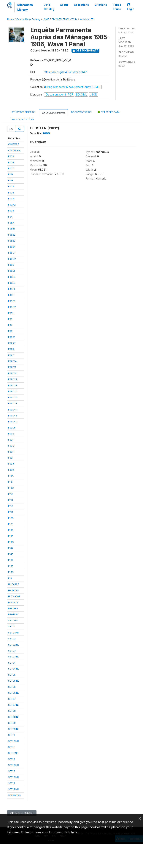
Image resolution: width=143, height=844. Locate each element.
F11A (10, 493)
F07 (10, 325)
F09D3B (12, 403)
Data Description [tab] (53, 112)
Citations (101, 4)
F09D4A (12, 409)
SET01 (11, 626)
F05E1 (11, 270)
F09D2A (12, 379)
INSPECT (13, 602)
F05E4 (11, 288)
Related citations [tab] (23, 119)
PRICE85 (13, 608)
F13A (11, 529)
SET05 (12, 674)
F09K (11, 469)
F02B (11, 192)
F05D (11, 264)
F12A (11, 517)
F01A (11, 174)
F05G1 (11, 301)
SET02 (12, 638)
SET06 (12, 686)
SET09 (12, 722)
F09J (11, 463)
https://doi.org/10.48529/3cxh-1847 (65, 72)
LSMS (46, 19)
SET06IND (14, 692)
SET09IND (14, 728)
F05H (11, 313)
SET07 (12, 698)
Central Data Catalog (28, 19)
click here (70, 832)
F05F (11, 294)
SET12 (11, 759)
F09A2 (12, 343)
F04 (10, 216)
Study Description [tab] (24, 112)
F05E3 (11, 282)
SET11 (11, 747)
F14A (11, 548)
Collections (81, 4)
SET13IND (13, 777)
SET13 (11, 771)
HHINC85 (13, 590)
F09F (11, 439)
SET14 (11, 783)
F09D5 (12, 427)
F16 (10, 578)
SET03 (12, 650)
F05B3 (11, 240)
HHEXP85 (13, 584)
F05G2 (12, 306)
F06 (10, 319)
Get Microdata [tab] (109, 112)
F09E (11, 433)
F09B (11, 349)
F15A (11, 560)
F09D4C (13, 421)
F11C (10, 506)
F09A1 (11, 337)
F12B (10, 524)
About (64, 4)
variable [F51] (87, 19)
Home (10, 19)
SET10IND (13, 741)
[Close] (139, 818)
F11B (10, 499)
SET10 (11, 734)
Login (130, 7)
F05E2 (11, 276)
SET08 (12, 710)
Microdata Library (25, 7)
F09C (11, 355)
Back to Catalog (21, 813)
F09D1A (12, 361)
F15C (11, 572)
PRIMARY (13, 614)
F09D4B (12, 415)
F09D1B (12, 367)
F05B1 (11, 228)
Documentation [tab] (81, 112)
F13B (10, 536)
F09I (10, 457)
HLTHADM (14, 596)
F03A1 (11, 198)
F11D (10, 511)
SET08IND (14, 716)
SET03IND (14, 656)
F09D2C (13, 391)
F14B (10, 554)
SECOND (13, 620)
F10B (10, 481)
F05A (11, 222)
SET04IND (14, 668)
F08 (10, 331)
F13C (11, 542)
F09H (11, 451)
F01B (10, 180)
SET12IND (13, 765)
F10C (11, 487)
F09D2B (12, 385)
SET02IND (14, 644)
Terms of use (117, 6)
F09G (11, 445)
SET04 (12, 662)
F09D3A (12, 397)
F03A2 (12, 204)
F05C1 (11, 252)
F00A (11, 156)
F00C (11, 168)
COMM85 (13, 144)
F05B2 (11, 234)
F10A (11, 475)
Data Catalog (49, 6)
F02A (11, 186)
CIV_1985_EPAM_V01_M (64, 19)
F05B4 (11, 246)
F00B (11, 162)
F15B (10, 566)
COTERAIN (14, 150)
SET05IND (14, 680)
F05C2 (12, 258)
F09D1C (12, 373)
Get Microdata (85, 50)
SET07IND (14, 704)
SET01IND (13, 632)
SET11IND (13, 752)
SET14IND (13, 789)
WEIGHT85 (14, 795)
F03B (11, 210)
